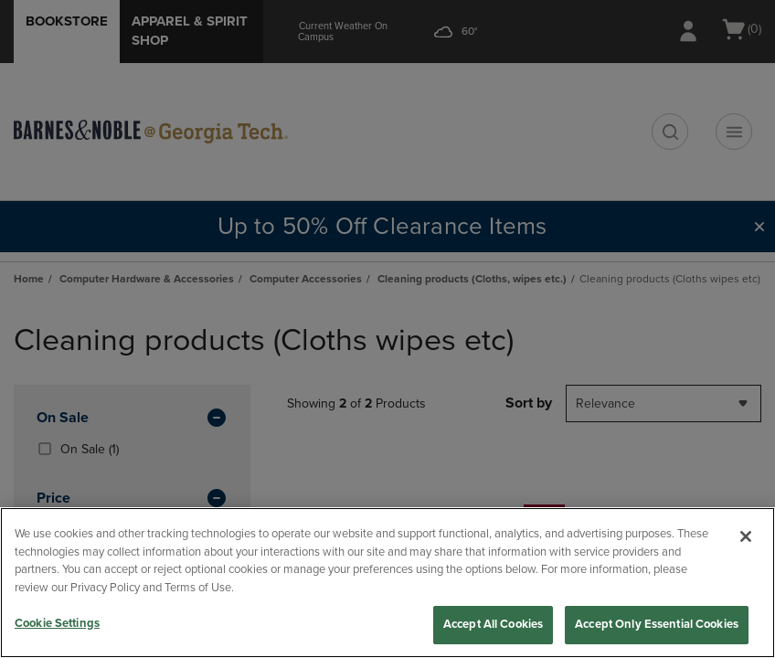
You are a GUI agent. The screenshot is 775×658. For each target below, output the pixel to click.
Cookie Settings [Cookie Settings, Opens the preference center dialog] (57, 623)
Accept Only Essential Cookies (656, 624)
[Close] (746, 536)
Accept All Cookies (493, 624)
